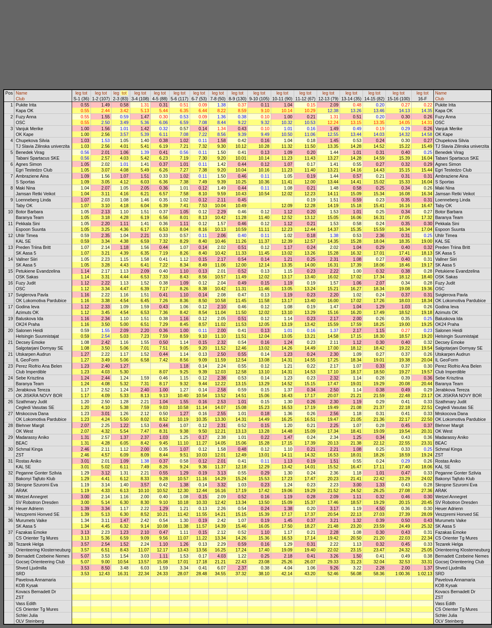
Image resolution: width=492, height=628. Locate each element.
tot (84, 92)
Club (20, 98)
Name (21, 92)
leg (78, 92)
